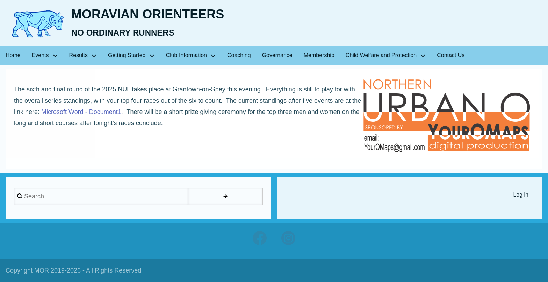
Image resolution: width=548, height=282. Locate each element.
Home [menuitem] (13, 55)
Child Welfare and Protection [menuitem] (381, 55)
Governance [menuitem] (277, 55)
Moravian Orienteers (147, 14)
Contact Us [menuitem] (450, 55)
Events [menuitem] (40, 55)
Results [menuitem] (78, 55)
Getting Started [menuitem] (127, 55)
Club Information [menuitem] (186, 55)
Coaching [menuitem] (239, 55)
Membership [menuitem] (319, 55)
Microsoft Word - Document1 (81, 111)
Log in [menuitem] (520, 195)
